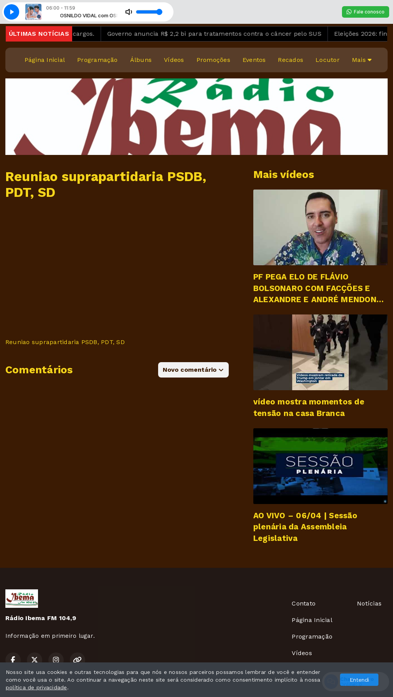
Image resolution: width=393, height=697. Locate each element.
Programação (97, 59)
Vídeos (174, 59)
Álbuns (141, 59)
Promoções (213, 59)
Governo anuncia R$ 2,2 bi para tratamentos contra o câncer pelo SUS (225, 33)
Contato (303, 603)
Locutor (327, 59)
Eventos (254, 59)
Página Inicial (45, 59)
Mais (362, 59)
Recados (290, 59)
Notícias (369, 603)
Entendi (359, 680)
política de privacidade (36, 687)
